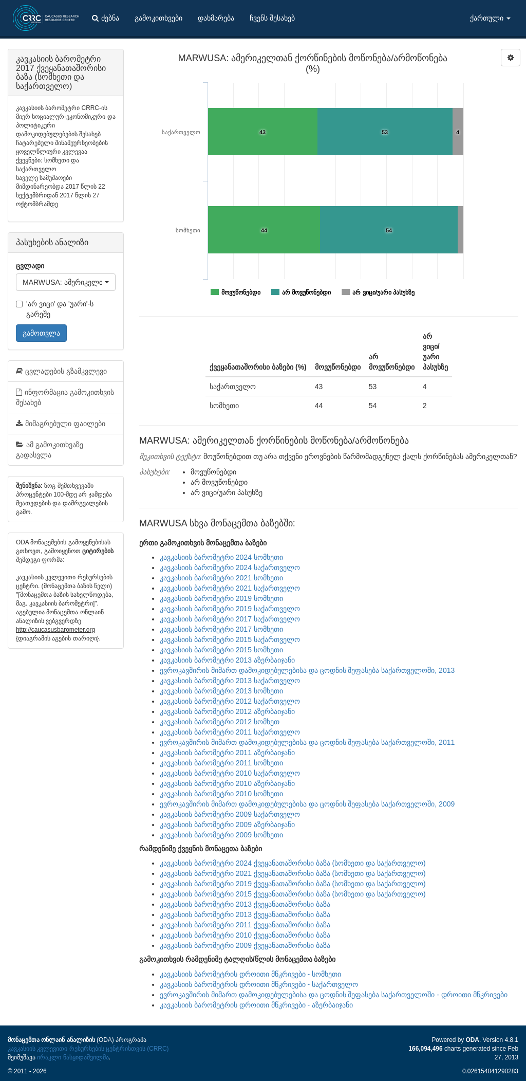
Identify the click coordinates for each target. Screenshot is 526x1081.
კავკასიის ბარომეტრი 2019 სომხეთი (221, 598)
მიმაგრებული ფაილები (60, 423)
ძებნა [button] (105, 18)
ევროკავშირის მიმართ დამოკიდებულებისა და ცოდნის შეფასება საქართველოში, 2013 (307, 670)
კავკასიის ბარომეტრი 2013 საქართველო (230, 680)
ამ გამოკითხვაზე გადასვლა (49, 450)
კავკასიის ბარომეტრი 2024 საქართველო (230, 567)
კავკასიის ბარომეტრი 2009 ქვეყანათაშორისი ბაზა (245, 945)
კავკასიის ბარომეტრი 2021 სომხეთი (221, 578)
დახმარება (216, 18)
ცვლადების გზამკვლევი (61, 371)
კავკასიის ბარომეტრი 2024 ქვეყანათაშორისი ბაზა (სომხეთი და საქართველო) (293, 863)
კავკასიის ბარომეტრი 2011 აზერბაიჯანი (227, 752)
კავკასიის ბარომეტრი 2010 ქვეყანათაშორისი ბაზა (245, 935)
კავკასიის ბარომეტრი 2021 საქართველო (230, 588)
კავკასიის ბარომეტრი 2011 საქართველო (230, 732)
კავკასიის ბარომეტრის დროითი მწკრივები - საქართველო (259, 984)
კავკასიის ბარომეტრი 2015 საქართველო (230, 639)
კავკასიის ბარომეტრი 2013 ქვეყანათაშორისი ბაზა (245, 904)
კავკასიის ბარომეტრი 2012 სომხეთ (219, 722)
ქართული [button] (490, 18)
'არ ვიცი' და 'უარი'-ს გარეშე (54, 309)
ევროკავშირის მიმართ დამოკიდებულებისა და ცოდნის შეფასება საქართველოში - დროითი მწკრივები (334, 995)
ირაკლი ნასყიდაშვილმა (72, 1057)
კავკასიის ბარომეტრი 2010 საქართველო (230, 773)
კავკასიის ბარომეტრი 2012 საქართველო (230, 701)
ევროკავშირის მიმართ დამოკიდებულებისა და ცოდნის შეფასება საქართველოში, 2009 (307, 804)
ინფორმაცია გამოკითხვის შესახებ (65, 397)
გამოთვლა (41, 333)
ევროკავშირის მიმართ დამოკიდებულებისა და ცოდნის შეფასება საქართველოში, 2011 (307, 742)
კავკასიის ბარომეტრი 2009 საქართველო (230, 814)
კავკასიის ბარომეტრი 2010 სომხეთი (221, 794)
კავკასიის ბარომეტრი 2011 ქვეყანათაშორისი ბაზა (245, 925)
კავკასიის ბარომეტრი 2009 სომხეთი (221, 835)
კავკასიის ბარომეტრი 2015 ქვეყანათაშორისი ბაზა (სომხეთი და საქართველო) (293, 894)
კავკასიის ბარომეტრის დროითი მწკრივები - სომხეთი (250, 974)
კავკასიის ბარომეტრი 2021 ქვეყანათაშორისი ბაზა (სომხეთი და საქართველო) (293, 873)
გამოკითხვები (158, 18)
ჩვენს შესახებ (272, 18)
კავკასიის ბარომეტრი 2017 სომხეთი (221, 629)
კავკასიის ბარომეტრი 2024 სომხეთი (221, 557)
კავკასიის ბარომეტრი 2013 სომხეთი (221, 691)
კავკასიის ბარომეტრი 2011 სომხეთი (221, 763)
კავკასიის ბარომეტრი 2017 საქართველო (230, 619)
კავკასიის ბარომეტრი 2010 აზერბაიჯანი (227, 783)
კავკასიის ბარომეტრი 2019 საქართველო (230, 608)
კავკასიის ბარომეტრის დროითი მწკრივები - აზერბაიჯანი (256, 1005)
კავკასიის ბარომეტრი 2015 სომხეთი (221, 650)
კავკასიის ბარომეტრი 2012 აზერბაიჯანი (227, 711)
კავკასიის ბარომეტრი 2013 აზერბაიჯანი (227, 660)
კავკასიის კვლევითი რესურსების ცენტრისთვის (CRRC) (88, 1048)
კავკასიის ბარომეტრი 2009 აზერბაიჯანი (227, 824)
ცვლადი (30, 266)
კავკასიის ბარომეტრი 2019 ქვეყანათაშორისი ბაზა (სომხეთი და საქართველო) (293, 884)
